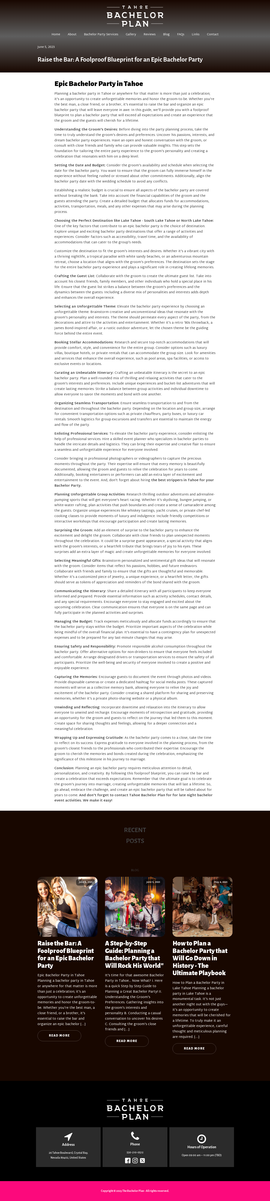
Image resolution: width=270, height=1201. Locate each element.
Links (196, 34)
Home (56, 34)
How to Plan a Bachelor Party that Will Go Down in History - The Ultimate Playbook (199, 958)
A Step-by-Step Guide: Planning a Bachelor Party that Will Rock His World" (134, 954)
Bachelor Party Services (101, 34)
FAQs (180, 34)
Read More (59, 1035)
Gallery (131, 34)
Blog (166, 34)
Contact (213, 34)
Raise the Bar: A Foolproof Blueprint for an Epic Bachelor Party (66, 954)
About (72, 34)
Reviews (150, 34)
